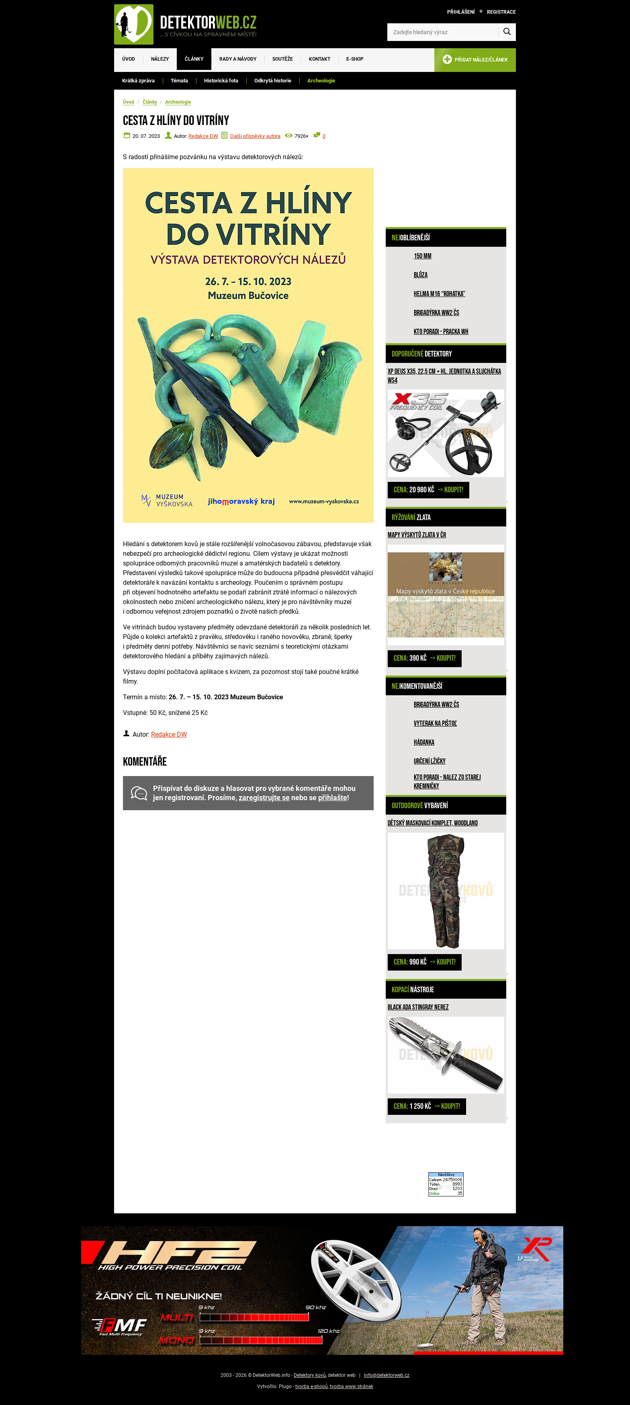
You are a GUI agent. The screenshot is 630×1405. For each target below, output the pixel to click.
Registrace (501, 12)
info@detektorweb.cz (386, 1375)
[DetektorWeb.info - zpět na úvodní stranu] (190, 24)
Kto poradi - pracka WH (441, 332)
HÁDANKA (424, 742)
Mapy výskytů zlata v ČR (417, 535)
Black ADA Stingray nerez (418, 1007)
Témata (179, 81)
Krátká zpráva (138, 81)
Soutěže (282, 59)
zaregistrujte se (264, 798)
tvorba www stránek (351, 1386)
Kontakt (319, 59)
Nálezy (160, 59)
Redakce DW (203, 136)
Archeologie (321, 81)
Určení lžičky (430, 761)
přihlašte (332, 798)
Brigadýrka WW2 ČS (436, 313)
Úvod (128, 59)
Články (194, 59)
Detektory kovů (310, 1375)
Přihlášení (461, 12)
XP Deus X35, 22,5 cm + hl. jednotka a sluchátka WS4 (444, 376)
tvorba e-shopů (311, 1386)
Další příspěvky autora (255, 136)
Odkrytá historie (272, 81)
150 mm (423, 256)
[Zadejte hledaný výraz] (451, 32)
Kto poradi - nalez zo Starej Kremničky (447, 782)
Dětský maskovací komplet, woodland (433, 823)
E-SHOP (355, 59)
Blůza (421, 275)
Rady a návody (237, 59)
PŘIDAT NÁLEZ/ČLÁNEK (475, 61)
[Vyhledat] (507, 32)
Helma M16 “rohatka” (439, 294)
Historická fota (221, 81)
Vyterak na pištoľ (435, 723)
